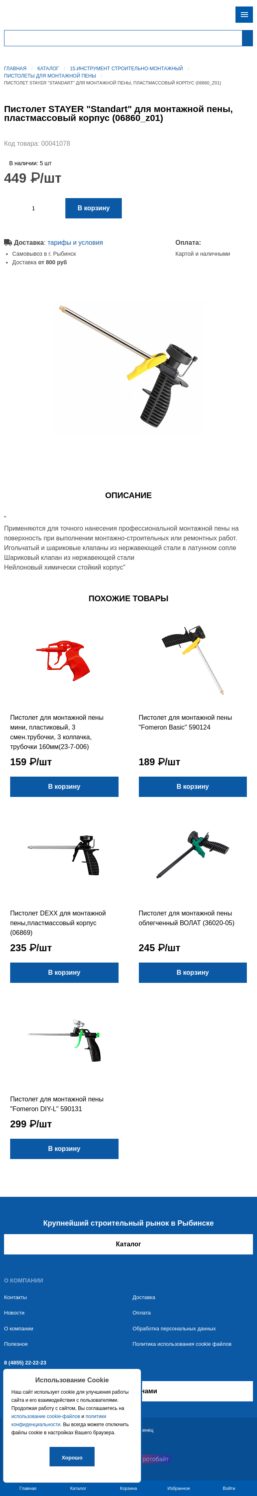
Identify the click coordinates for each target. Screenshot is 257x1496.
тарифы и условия (75, 242)
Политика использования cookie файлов (182, 1344)
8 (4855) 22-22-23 (25, 1363)
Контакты (15, 1297)
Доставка (144, 1297)
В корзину (94, 208)
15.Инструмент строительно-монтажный (126, 68)
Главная (15, 68)
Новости (14, 1313)
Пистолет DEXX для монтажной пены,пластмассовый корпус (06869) (58, 923)
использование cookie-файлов (45, 1416)
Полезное (16, 1344)
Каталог (48, 68)
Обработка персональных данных (174, 1328)
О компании (18, 1328)
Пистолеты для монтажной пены (50, 76)
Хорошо (72, 1458)
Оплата (142, 1313)
